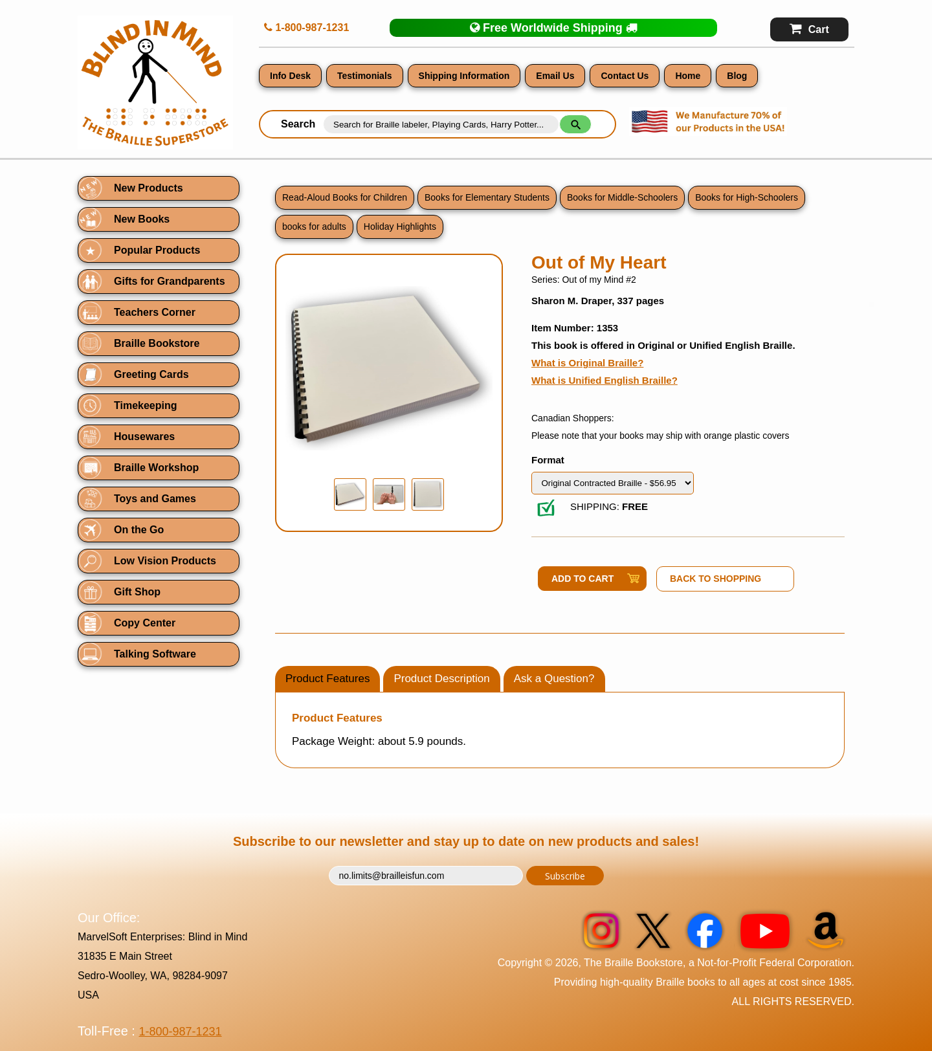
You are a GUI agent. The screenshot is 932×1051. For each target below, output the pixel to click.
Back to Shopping (715, 578)
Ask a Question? (554, 678)
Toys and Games (155, 498)
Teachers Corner (154, 312)
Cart (809, 28)
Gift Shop (137, 591)
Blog (737, 76)
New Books (142, 219)
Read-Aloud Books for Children (344, 197)
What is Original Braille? (587, 362)
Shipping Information (464, 76)
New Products (148, 188)
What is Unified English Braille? (604, 380)
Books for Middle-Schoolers (622, 197)
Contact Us (625, 76)
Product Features (327, 678)
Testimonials (364, 76)
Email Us (555, 76)
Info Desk (290, 76)
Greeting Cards (151, 374)
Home (687, 76)
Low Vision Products (165, 560)
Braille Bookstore (156, 343)
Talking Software (155, 653)
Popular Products (157, 250)
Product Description (441, 678)
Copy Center (144, 622)
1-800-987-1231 (306, 27)
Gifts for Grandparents (169, 281)
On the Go (139, 529)
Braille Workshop (156, 467)
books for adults (314, 226)
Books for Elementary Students (487, 197)
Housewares (144, 436)
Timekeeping (145, 405)
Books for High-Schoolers (746, 197)
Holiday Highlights (400, 226)
